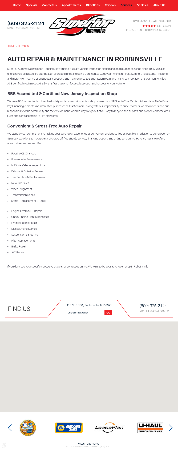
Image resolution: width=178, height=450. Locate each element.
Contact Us (49, 5)
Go (108, 312)
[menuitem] (17, 5)
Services (126, 5)
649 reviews (164, 26)
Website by (89, 444)
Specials (31, 5)
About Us (159, 5)
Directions (93, 5)
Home (17, 5)
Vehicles (142, 5)
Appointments (71, 5)
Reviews (110, 5)
